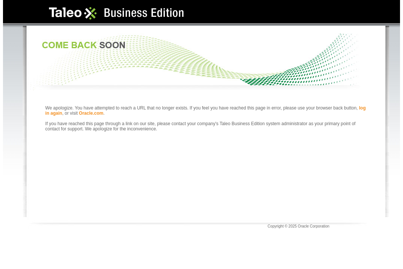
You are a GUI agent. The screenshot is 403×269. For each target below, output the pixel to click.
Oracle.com (91, 113)
